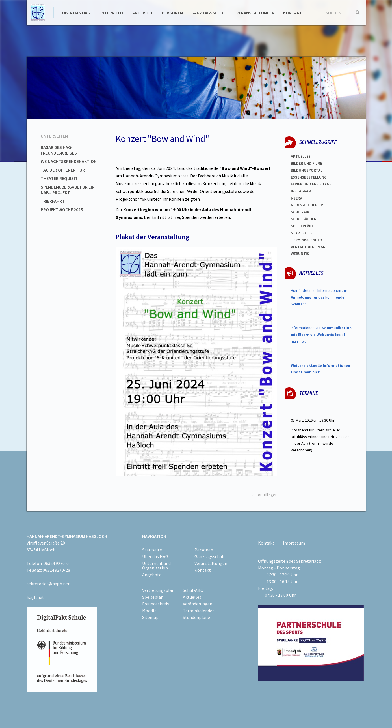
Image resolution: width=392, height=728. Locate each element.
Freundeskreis (155, 604)
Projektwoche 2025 (62, 209)
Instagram (301, 191)
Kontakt (292, 13)
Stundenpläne (196, 617)
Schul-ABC (193, 590)
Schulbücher (303, 218)
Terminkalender (306, 239)
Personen (172, 13)
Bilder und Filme (306, 163)
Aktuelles (301, 156)
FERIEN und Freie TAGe (311, 184)
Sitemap (150, 617)
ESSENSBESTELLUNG (309, 177)
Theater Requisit (59, 178)
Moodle (149, 610)
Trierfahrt (53, 201)
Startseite (301, 232)
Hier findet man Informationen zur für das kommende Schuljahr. (319, 297)
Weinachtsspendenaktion (69, 161)
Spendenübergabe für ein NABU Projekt (68, 189)
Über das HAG (76, 13)
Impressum (294, 543)
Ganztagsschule (209, 13)
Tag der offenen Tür (63, 170)
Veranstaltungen (255, 13)
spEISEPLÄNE (302, 225)
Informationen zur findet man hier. (321, 334)
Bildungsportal (306, 170)
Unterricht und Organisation (156, 565)
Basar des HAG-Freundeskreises (59, 150)
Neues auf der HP (307, 204)
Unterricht (111, 13)
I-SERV (296, 198)
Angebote (142, 13)
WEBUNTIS (300, 253)
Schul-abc (300, 212)
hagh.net (35, 597)
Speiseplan (152, 597)
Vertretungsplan (308, 246)
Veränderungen (197, 604)
